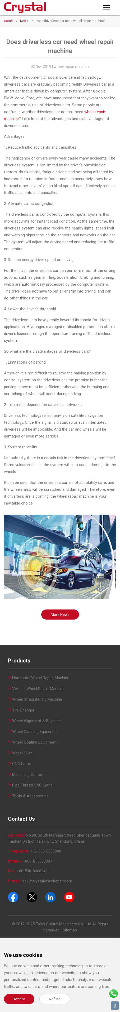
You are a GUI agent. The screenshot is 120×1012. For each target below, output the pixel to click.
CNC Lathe (21, 763)
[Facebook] (13, 896)
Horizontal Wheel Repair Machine (40, 677)
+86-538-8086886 (45, 851)
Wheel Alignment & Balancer (36, 720)
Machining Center (27, 774)
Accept (19, 999)
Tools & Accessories (30, 796)
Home (8, 21)
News (24, 21)
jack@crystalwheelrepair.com (47, 881)
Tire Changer (23, 710)
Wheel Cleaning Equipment (35, 731)
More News (60, 614)
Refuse (55, 999)
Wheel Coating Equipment (34, 742)
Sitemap (70, 930)
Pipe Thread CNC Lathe (32, 785)
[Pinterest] (50, 896)
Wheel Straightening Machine (37, 699)
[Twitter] (32, 896)
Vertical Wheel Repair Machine (38, 688)
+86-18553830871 (38, 861)
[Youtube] (69, 896)
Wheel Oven (22, 753)
